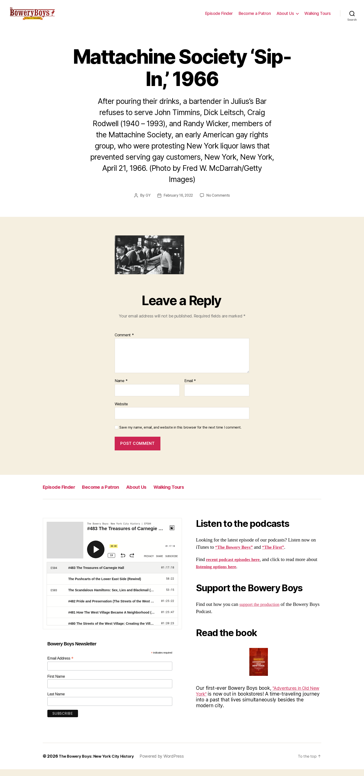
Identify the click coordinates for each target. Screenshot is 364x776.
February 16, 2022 (177, 202)
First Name (56, 683)
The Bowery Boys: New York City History (99, 762)
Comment (124, 342)
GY (146, 202)
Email (190, 388)
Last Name (56, 701)
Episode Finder (219, 16)
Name (121, 388)
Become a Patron (255, 16)
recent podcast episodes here (235, 566)
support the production (261, 611)
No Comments (219, 202)
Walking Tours (317, 16)
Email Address (60, 665)
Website (121, 410)
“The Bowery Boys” (236, 554)
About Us (285, 16)
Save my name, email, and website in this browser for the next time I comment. (180, 434)
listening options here (230, 573)
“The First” (278, 554)
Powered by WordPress (167, 762)
